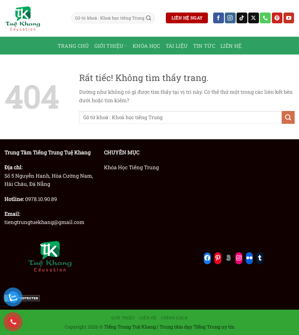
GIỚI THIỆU (110, 45)
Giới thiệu (123, 317)
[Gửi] (148, 18)
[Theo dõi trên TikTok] (242, 18)
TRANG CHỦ (73, 45)
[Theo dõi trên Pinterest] (277, 18)
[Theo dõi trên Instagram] (230, 18)
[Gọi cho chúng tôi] (265, 18)
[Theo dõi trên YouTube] (289, 18)
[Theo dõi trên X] (253, 18)
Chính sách (174, 317)
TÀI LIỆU (177, 45)
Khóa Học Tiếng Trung (131, 167)
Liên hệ (148, 317)
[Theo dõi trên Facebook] (218, 18)
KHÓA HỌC (146, 45)
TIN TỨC (204, 45)
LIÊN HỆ (231, 45)
